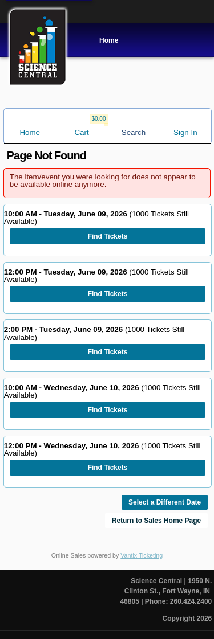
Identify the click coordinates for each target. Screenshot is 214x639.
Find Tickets (108, 236)
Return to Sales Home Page (156, 521)
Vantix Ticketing (141, 555)
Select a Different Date (164, 502)
